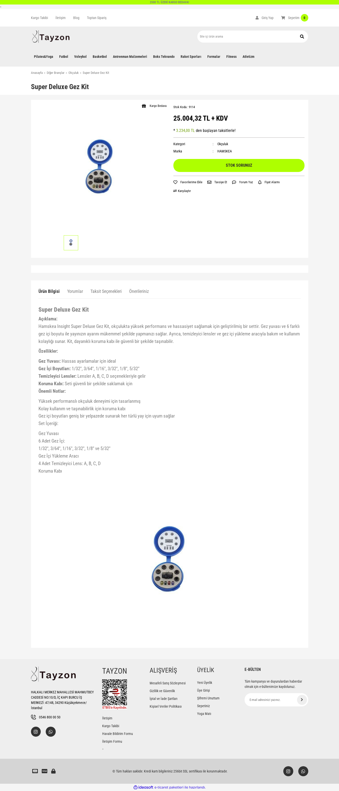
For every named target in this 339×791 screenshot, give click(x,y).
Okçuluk (222, 144)
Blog (76, 18)
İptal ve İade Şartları (163, 699)
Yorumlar (75, 291)
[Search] (252, 36)
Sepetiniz (203, 706)
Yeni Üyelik (204, 683)
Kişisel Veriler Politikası (166, 706)
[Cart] (294, 18)
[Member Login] (265, 18)
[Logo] (51, 36)
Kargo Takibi (39, 18)
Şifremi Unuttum (208, 698)
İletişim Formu (112, 741)
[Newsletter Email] (276, 699)
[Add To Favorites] (187, 182)
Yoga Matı (204, 714)
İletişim (60, 18)
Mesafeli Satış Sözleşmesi (168, 683)
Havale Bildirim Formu (117, 734)
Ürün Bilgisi (49, 291)
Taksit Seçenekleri (106, 291)
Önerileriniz (139, 291)
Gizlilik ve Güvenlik (162, 691)
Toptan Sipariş (96, 18)
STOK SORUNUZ (239, 165)
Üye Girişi (203, 690)
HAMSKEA (224, 151)
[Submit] (302, 700)
